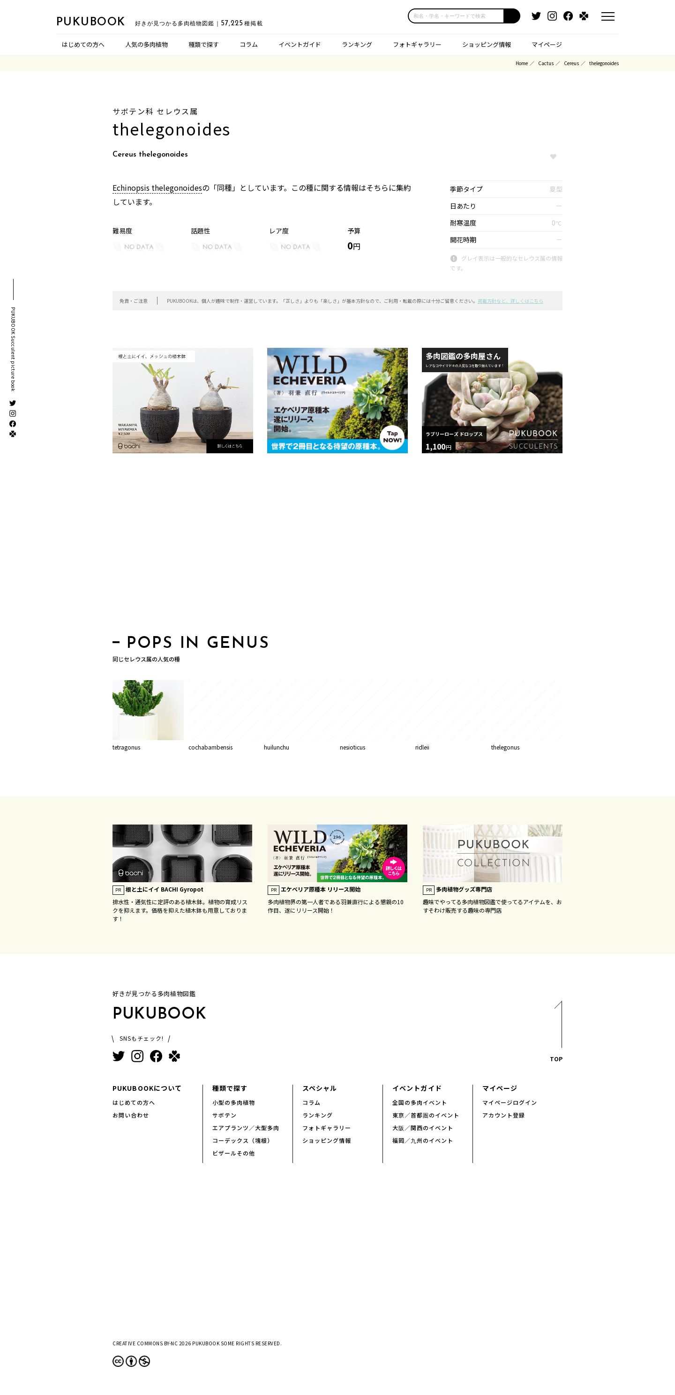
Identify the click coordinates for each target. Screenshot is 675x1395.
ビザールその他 (233, 1153)
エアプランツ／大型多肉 (245, 1128)
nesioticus (352, 747)
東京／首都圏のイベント (425, 1115)
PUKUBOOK (103, 21)
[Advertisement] (337, 547)
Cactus (546, 63)
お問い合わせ (130, 1115)
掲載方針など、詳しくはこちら (510, 300)
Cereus (571, 63)
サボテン (224, 1115)
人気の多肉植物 (146, 44)
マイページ (547, 44)
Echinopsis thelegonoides (157, 187)
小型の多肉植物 (233, 1102)
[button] (512, 15)
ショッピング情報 (486, 44)
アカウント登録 (503, 1115)
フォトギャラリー (417, 44)
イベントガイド (299, 44)
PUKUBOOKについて (147, 1088)
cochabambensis (210, 747)
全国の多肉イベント (419, 1102)
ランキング (357, 44)
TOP (555, 1034)
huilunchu (276, 747)
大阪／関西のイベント (422, 1128)
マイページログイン (509, 1102)
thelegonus (505, 747)
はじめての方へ (83, 44)
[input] (456, 15)
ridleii (422, 747)
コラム (249, 44)
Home (522, 63)
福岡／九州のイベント (422, 1140)
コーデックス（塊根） (242, 1140)
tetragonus (126, 747)
